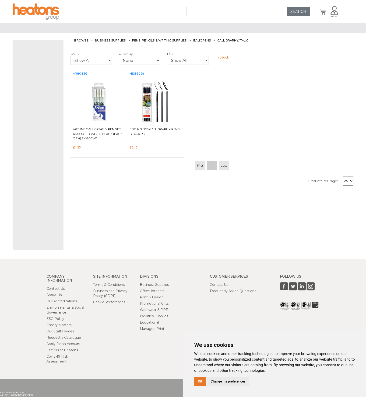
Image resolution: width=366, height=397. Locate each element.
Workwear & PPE (154, 310)
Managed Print (152, 329)
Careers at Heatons (62, 350)
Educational (149, 322)
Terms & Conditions (109, 285)
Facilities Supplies (154, 316)
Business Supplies (110, 40)
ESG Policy (55, 319)
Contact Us (55, 289)
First (200, 165)
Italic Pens (202, 40)
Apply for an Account (63, 344)
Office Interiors (152, 291)
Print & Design (152, 297)
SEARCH (298, 11)
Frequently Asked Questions (233, 291)
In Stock (222, 57)
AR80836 (80, 73)
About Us (54, 295)
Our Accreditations (61, 301)
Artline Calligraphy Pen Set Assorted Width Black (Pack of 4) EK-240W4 (98, 133)
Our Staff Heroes (60, 331)
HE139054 (137, 73)
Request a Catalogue (63, 337)
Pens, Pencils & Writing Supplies (159, 40)
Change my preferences (228, 381)
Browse (81, 40)
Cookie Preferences (109, 302)
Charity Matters (58, 325)
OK (200, 381)
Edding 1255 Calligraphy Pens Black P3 (155, 131)
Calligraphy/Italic (232, 40)
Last (224, 165)
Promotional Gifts (154, 303)
